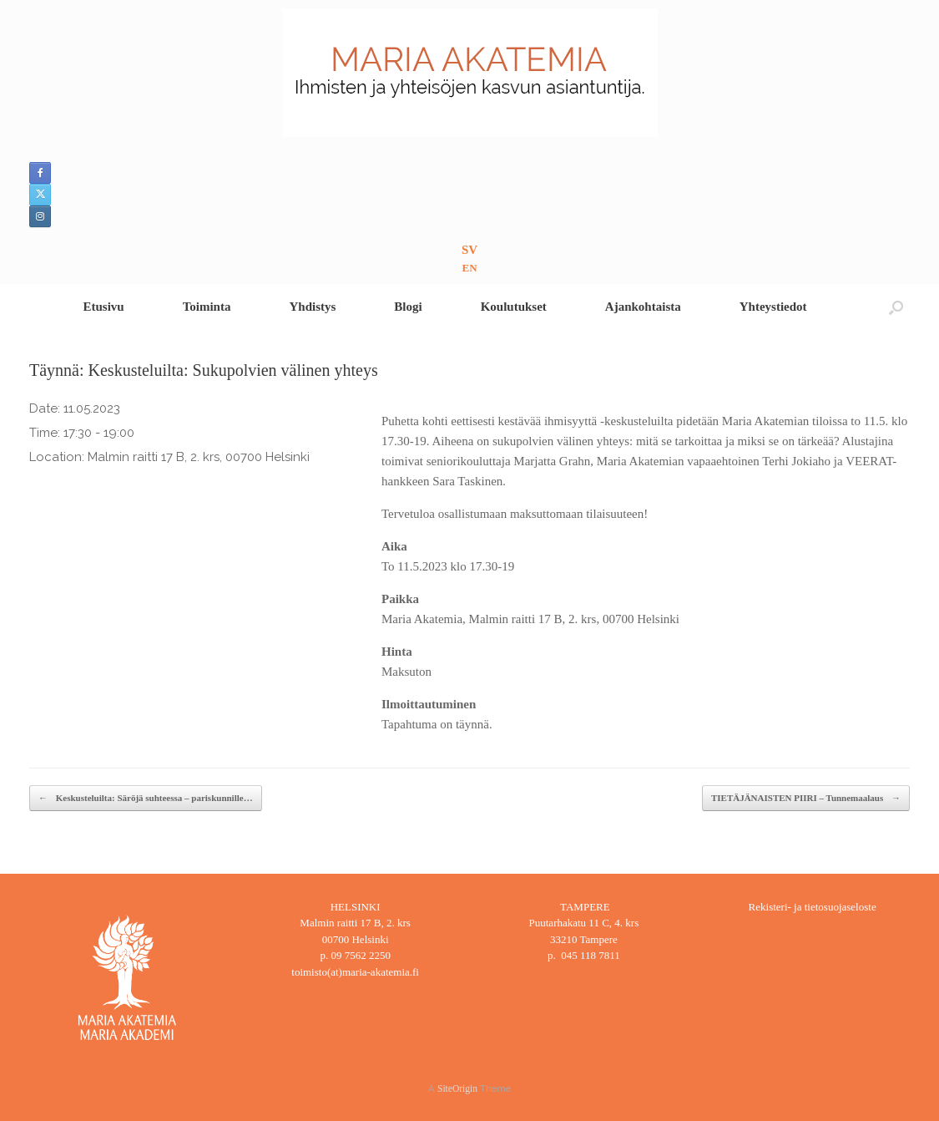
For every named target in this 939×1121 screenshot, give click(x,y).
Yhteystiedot (773, 306)
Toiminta (207, 306)
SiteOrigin (457, 1088)
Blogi (408, 306)
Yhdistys (312, 306)
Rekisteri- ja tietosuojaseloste (812, 906)
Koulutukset (514, 306)
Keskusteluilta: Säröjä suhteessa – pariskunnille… (145, 798)
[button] (896, 307)
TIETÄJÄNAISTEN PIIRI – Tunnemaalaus (806, 798)
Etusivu (103, 306)
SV (469, 249)
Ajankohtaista (643, 306)
